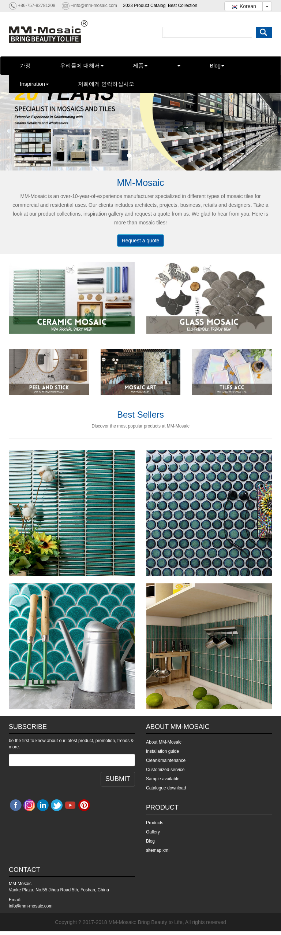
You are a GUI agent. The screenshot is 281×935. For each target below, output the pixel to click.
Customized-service (165, 769)
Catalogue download (166, 788)
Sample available (162, 778)
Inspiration (34, 84)
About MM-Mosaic (163, 742)
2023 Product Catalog (144, 5)
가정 (25, 65)
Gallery (153, 832)
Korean (243, 6)
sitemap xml (157, 850)
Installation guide (162, 751)
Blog (217, 65)
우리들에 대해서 (82, 65)
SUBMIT (117, 778)
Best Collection (182, 5)
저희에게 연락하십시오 (106, 84)
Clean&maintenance (166, 760)
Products (154, 822)
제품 (140, 65)
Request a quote (141, 240)
